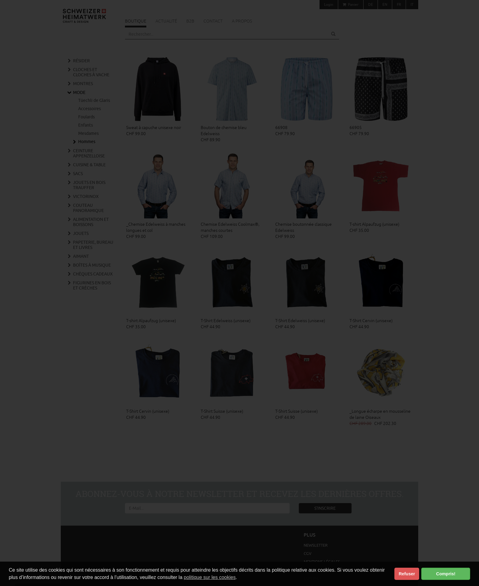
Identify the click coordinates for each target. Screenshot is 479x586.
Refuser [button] (407, 573)
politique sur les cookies (210, 577)
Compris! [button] (445, 573)
